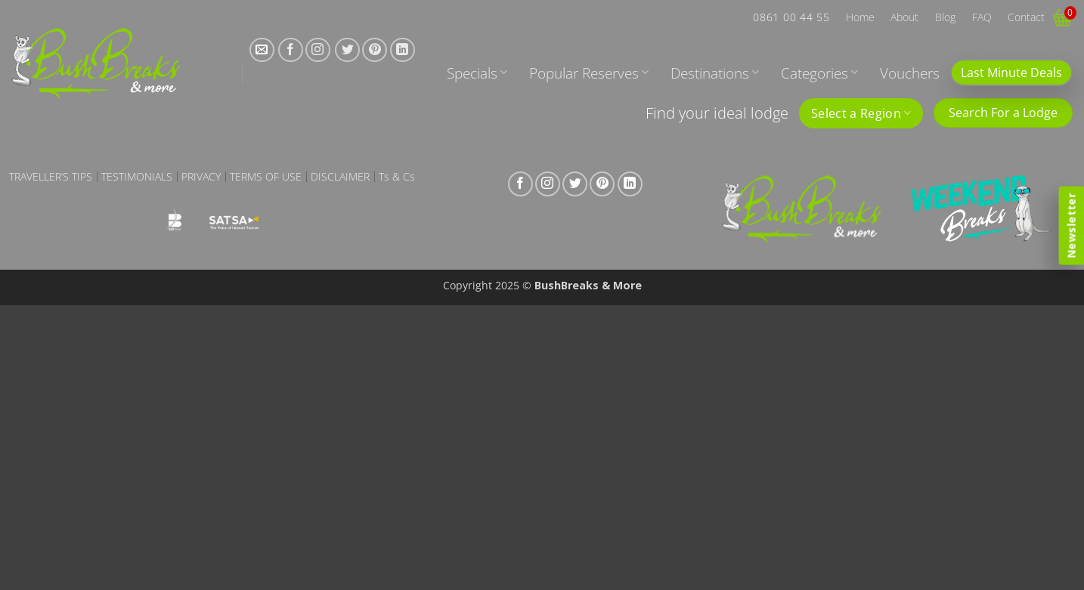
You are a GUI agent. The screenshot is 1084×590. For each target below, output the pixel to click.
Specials (477, 73)
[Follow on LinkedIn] (402, 50)
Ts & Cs (397, 176)
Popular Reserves (589, 73)
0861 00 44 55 (791, 17)
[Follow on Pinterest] (374, 50)
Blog (945, 17)
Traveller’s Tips (50, 176)
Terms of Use (266, 176)
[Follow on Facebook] (290, 50)
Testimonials (136, 176)
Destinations (715, 73)
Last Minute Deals (1011, 72)
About (904, 17)
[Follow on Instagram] (317, 50)
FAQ (982, 17)
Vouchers (910, 73)
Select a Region (861, 113)
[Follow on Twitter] (347, 50)
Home (860, 17)
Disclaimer (340, 176)
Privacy (201, 176)
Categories (819, 73)
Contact (1026, 17)
